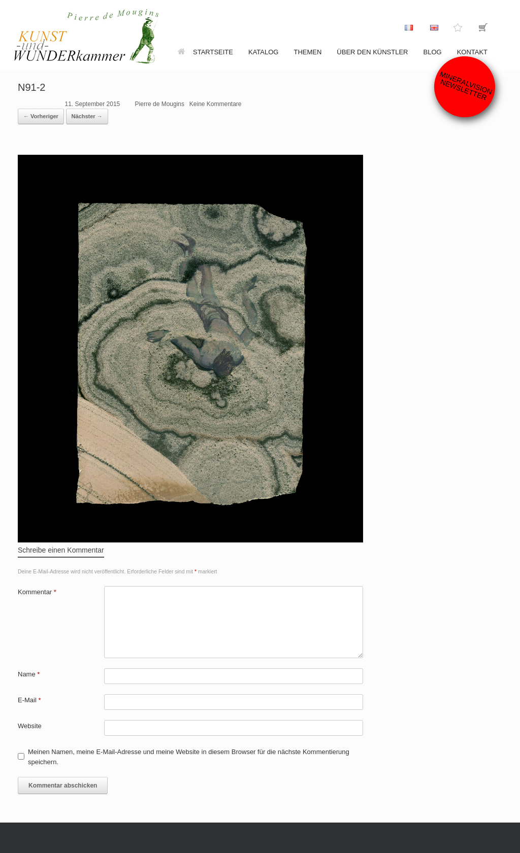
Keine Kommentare (215, 104)
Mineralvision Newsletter (466, 85)
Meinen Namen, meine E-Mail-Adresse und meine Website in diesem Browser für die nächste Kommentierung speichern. (188, 757)
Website (30, 726)
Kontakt (472, 52)
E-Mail (29, 700)
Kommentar (37, 592)
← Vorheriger (40, 116)
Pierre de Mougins (159, 104)
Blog (433, 52)
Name (29, 674)
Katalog (263, 52)
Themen (307, 52)
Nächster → (87, 116)
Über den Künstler (372, 52)
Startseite (205, 52)
